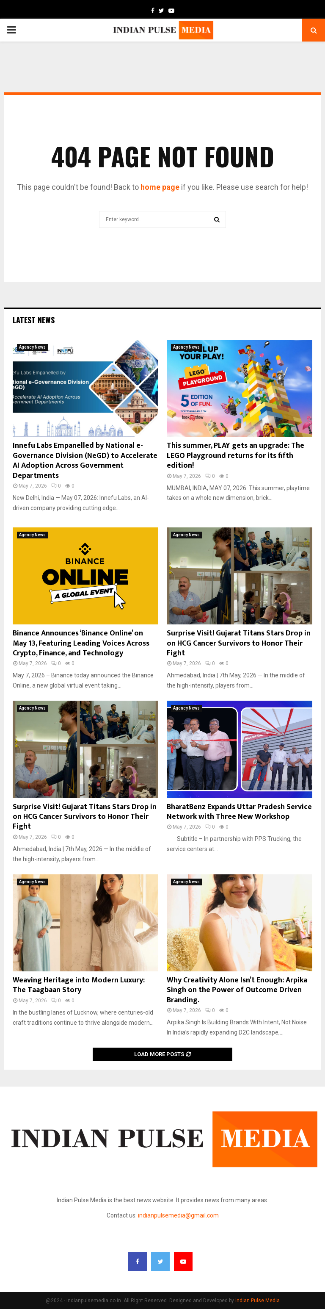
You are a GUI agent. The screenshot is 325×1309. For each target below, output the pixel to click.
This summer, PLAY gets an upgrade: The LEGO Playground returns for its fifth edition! (235, 455)
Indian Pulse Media (257, 1300)
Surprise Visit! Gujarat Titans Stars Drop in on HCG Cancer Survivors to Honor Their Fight (239, 643)
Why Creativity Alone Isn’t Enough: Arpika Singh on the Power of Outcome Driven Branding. (237, 990)
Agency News (32, 347)
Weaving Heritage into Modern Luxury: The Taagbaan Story (79, 985)
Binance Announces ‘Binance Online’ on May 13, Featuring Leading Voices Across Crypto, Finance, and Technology (81, 643)
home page (159, 187)
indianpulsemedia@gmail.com (178, 1215)
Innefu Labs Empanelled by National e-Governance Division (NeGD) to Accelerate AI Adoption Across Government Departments (85, 460)
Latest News (34, 319)
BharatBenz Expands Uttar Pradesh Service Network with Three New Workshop (239, 812)
